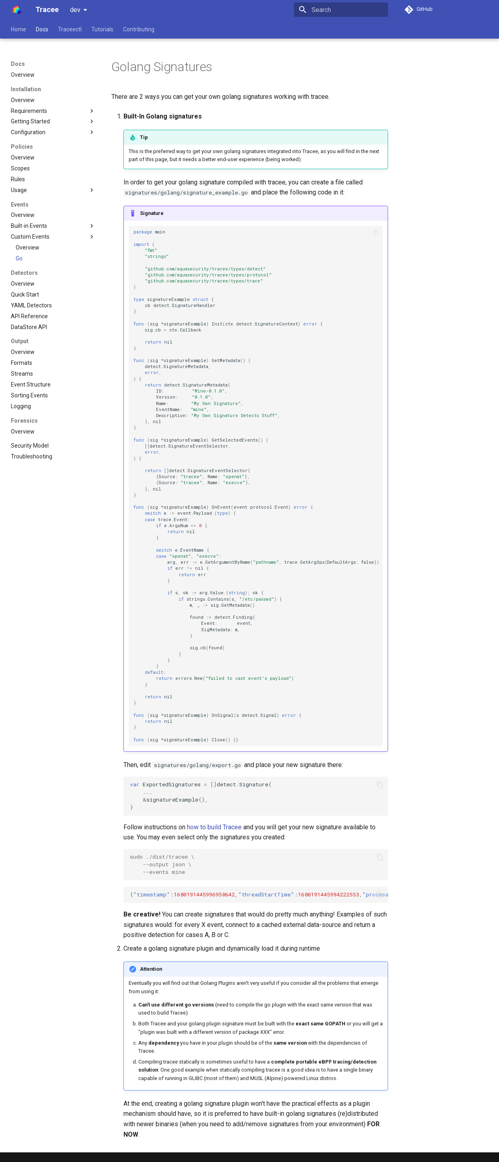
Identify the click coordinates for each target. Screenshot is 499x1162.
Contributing (138, 29)
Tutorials (102, 29)
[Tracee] (17, 10)
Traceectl (70, 29)
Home (18, 29)
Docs (42, 29)
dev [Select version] (75, 10)
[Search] (341, 9)
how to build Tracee (214, 827)
